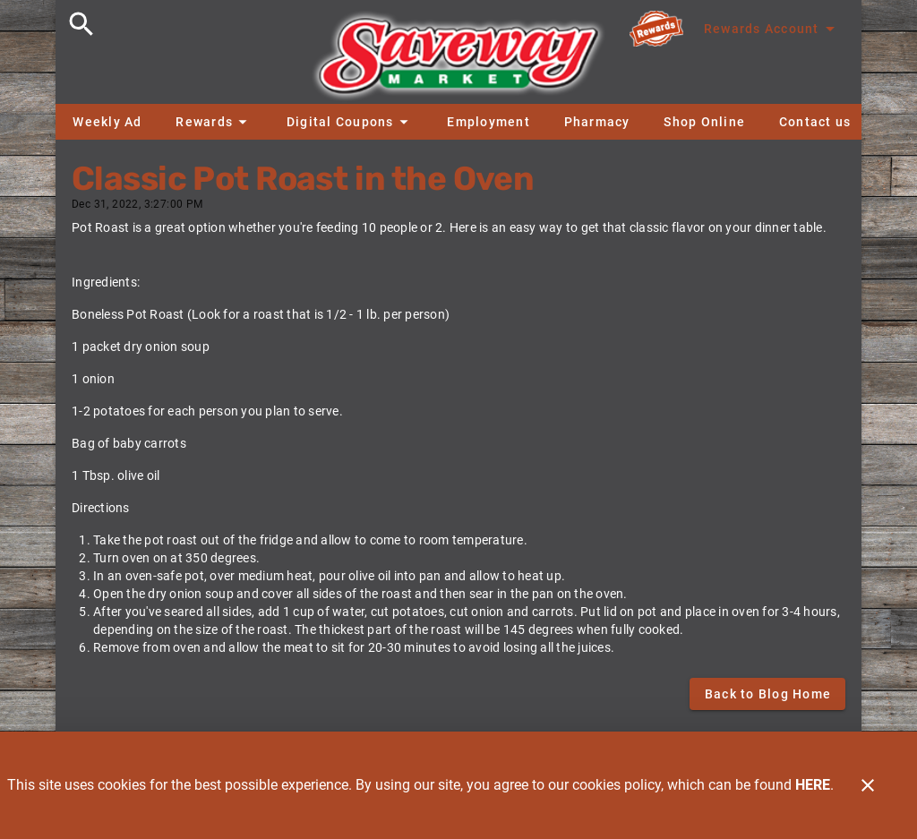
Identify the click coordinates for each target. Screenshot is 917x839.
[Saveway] (458, 60)
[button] (214, 122)
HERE (812, 784)
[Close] (868, 785)
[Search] (81, 24)
